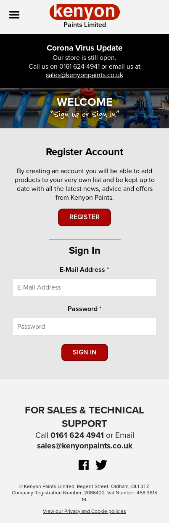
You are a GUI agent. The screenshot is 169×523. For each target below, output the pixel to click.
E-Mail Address (82, 270)
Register (84, 217)
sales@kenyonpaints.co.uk (84, 75)
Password (83, 309)
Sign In (85, 352)
